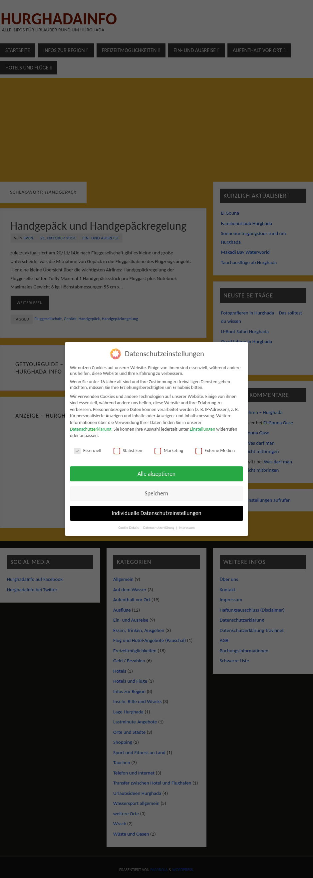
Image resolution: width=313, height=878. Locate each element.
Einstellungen (202, 429)
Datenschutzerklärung (90, 429)
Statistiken (128, 450)
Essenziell (87, 450)
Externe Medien (215, 450)
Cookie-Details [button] (129, 527)
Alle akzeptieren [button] (156, 473)
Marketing (169, 450)
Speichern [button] (156, 493)
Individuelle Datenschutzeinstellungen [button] (156, 513)
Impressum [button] (186, 527)
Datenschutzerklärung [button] (159, 527)
